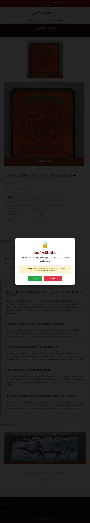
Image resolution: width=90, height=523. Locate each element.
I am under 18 (53, 278)
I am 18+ (34, 278)
